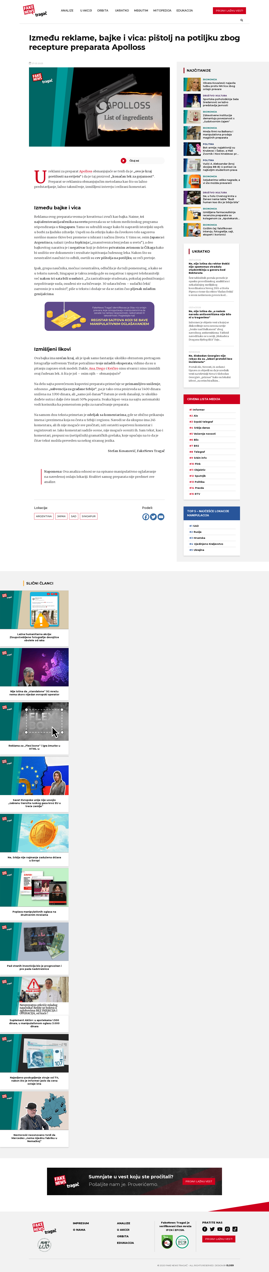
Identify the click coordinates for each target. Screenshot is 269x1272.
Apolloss (85, 171)
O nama (79, 1229)
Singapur (89, 516)
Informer (199, 409)
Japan (61, 516)
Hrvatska (199, 537)
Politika (199, 481)
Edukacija (185, 10)
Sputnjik (200, 475)
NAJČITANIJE (199, 70)
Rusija (197, 531)
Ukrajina (199, 550)
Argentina (44, 516)
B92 (196, 445)
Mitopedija (162, 10)
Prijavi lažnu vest (198, 1181)
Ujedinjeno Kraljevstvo (208, 544)
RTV (197, 493)
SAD (73, 516)
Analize (67, 10)
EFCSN (179, 1230)
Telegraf (199, 451)
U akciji (86, 10)
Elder (230, 1265)
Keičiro (113, 368)
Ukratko (122, 10)
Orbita (102, 10)
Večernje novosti (205, 433)
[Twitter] (153, 516)
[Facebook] (145, 516)
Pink (198, 463)
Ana (92, 368)
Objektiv (199, 469)
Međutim (141, 10)
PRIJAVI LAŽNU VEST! (229, 10)
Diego (101, 368)
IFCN (169, 1230)
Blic (196, 439)
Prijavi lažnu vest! (218, 1239)
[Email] (160, 516)
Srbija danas (202, 427)
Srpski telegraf (203, 421)
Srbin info (200, 457)
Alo (196, 415)
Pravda (199, 487)
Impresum (81, 1223)
